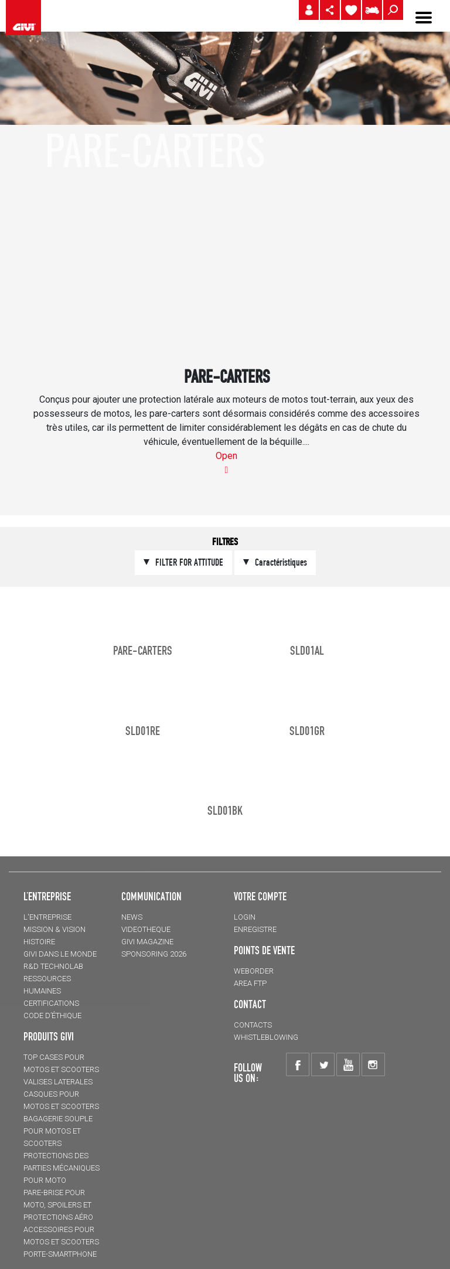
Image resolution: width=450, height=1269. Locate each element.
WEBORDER (254, 971)
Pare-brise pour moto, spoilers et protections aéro (58, 1205)
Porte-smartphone (60, 1254)
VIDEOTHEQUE (146, 929)
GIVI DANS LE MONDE (60, 954)
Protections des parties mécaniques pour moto (61, 1168)
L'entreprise (47, 917)
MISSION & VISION (54, 929)
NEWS (131, 917)
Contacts (253, 1024)
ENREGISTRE (255, 929)
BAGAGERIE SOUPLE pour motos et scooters (58, 1131)
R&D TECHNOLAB (53, 966)
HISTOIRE (39, 941)
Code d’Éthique (52, 1015)
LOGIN (244, 917)
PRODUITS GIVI (48, 1036)
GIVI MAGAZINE (147, 941)
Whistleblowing (266, 1037)
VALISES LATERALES (58, 1081)
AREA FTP (250, 983)
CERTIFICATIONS (51, 1003)
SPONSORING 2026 (153, 954)
